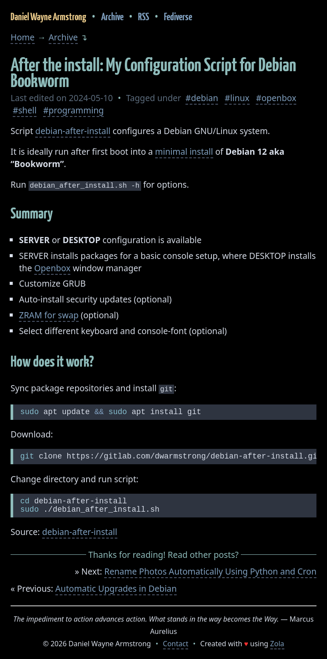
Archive (112, 16)
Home (23, 37)
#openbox (276, 98)
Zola (277, 642)
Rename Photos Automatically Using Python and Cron (210, 569)
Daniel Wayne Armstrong (48, 16)
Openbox (52, 267)
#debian (201, 98)
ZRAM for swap (49, 314)
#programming (73, 110)
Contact (176, 642)
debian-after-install (72, 131)
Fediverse (178, 16)
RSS (143, 16)
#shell (24, 110)
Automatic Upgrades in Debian (116, 587)
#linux (237, 98)
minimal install (184, 151)
